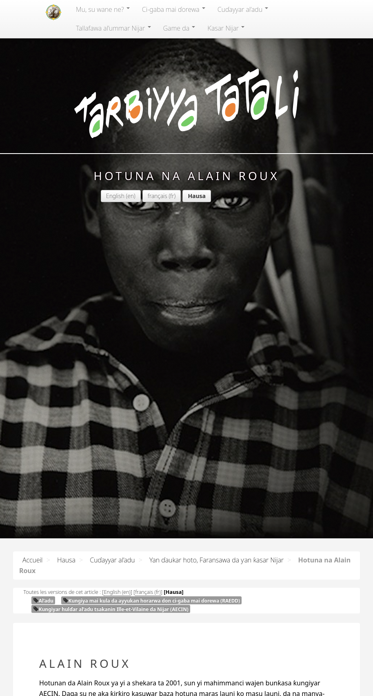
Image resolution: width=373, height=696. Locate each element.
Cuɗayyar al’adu (243, 9)
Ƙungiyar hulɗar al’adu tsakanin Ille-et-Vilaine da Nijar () (111, 609)
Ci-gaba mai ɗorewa (173, 9)
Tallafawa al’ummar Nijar (113, 28)
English (115, 196)
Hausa (66, 559)
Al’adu (43, 600)
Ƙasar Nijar (225, 28)
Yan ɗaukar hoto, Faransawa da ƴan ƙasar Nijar (216, 559)
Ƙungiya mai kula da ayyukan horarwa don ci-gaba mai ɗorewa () (151, 600)
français (157, 196)
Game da (179, 28)
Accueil (32, 559)
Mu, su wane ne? (103, 9)
